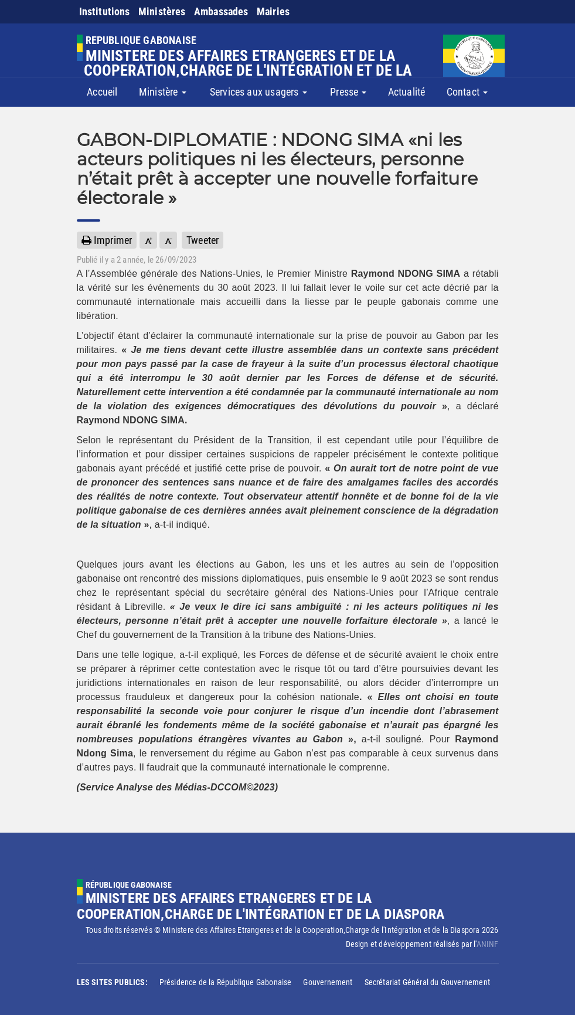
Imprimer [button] (106, 240)
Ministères (162, 11)
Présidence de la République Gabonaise (225, 982)
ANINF (488, 944)
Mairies (273, 11)
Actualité (407, 92)
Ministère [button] (162, 92)
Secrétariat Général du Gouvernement (427, 982)
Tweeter (202, 240)
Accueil (102, 92)
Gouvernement (327, 982)
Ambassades (221, 11)
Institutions (104, 11)
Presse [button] (348, 92)
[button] (148, 240)
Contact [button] (467, 92)
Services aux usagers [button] (258, 92)
